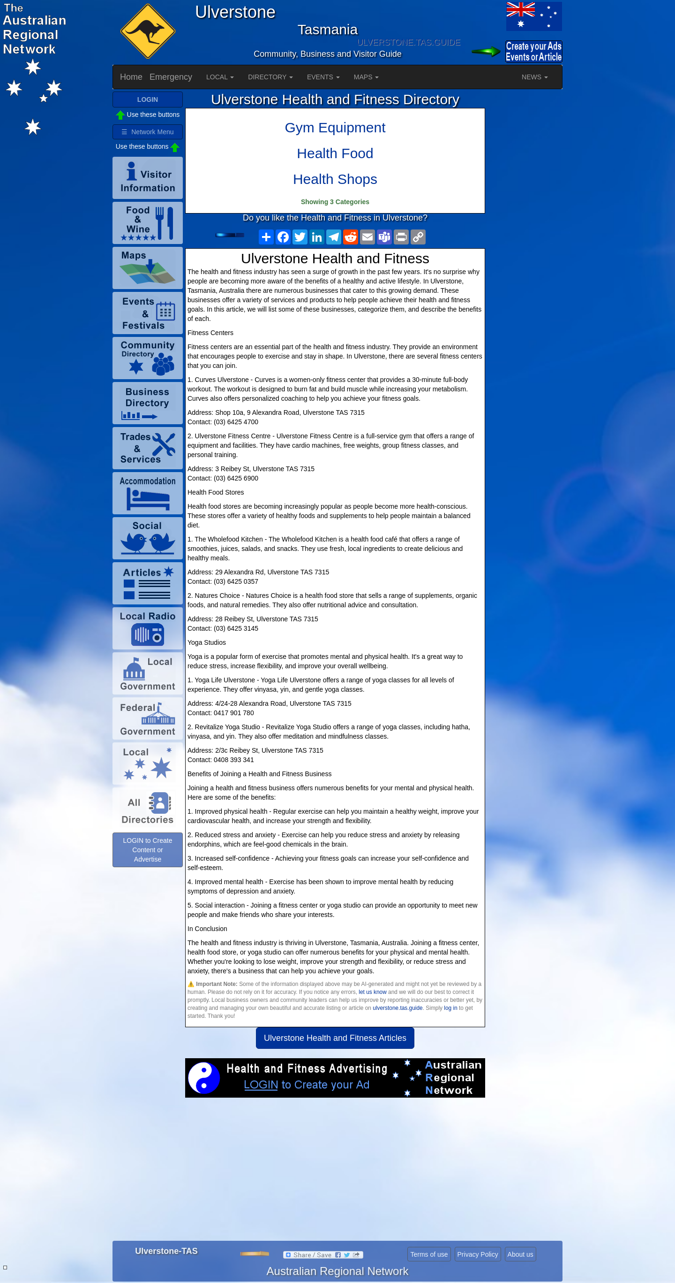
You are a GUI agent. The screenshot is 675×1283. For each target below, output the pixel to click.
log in (450, 1008)
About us (520, 1254)
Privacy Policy (478, 1254)
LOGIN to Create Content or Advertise (147, 850)
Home (131, 77)
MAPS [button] (366, 77)
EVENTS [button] (323, 77)
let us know (372, 992)
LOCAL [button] (220, 77)
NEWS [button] (535, 77)
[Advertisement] (335, 1172)
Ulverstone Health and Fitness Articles (335, 1038)
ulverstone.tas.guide (397, 1008)
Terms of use (429, 1254)
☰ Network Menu (147, 132)
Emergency (171, 77)
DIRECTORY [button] (270, 77)
